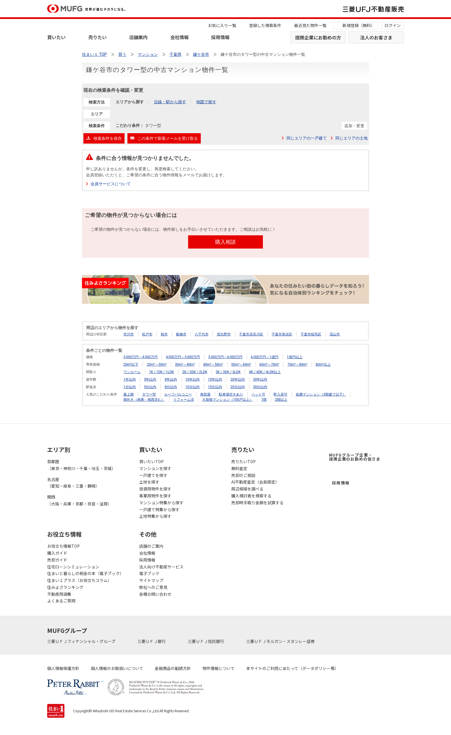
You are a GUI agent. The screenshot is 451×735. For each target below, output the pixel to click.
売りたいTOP (243, 461)
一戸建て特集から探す (159, 509)
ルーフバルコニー (178, 394)
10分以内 (192, 387)
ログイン (393, 25)
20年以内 (237, 379)
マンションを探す (155, 468)
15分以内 (215, 387)
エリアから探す (130, 102)
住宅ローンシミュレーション (73, 567)
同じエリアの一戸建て (306, 138)
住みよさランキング (65, 587)
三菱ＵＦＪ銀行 (152, 641)
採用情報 (220, 37)
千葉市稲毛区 (311, 334)
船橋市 (181, 334)
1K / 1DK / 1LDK (161, 372)
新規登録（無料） (359, 25)
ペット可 (258, 394)
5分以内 (150, 387)
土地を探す (149, 482)
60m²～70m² (269, 364)
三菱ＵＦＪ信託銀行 (206, 641)
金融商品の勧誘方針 (173, 668)
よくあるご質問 (61, 601)
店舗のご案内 (151, 546)
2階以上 (281, 400)
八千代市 (202, 334)
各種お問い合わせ (155, 594)
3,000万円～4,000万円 (140, 357)
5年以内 (150, 379)
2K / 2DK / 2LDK (194, 372)
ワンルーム (132, 372)
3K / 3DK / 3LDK (228, 372)
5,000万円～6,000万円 (225, 357)
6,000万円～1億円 (264, 357)
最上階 (128, 394)
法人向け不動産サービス (161, 567)
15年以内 (215, 379)
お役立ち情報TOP (63, 546)
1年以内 (129, 379)
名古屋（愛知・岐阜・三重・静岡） (73, 482)
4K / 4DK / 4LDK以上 (265, 372)
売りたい (97, 37)
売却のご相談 (243, 475)
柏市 (164, 334)
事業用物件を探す (155, 496)
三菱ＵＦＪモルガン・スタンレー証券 (281, 641)
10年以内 (192, 379)
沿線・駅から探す (170, 102)
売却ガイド (57, 560)
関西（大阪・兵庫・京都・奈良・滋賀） (79, 500)
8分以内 (171, 387)
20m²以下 (130, 364)
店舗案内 (138, 37)
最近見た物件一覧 (310, 25)
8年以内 (171, 379)
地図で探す (206, 102)
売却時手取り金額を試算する (257, 502)
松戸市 (147, 334)
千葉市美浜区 (282, 334)
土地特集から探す (155, 516)
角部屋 (205, 394)
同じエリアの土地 (351, 138)
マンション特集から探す (161, 502)
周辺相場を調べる (247, 489)
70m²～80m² (297, 364)
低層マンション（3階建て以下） (321, 394)
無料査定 (239, 468)
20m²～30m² (157, 364)
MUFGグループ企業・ (354, 457)
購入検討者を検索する (251, 496)
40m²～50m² (213, 364)
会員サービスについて (111, 184)
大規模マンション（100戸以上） (227, 400)
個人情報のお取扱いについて (117, 668)
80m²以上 (323, 364)
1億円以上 (295, 357)
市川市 (128, 334)
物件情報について (218, 668)
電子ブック (149, 573)
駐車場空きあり (231, 394)
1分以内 (129, 387)
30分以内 (260, 387)
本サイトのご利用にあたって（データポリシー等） (292, 668)
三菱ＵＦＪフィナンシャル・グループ (81, 641)
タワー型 (149, 394)
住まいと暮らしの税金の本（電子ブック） (85, 573)
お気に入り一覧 (222, 25)
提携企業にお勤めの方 (318, 37)
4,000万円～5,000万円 (183, 357)
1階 (264, 400)
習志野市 (224, 334)
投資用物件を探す (155, 489)
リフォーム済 (183, 400)
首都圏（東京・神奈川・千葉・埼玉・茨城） (81, 465)
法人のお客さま (376, 37)
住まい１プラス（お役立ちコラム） (79, 580)
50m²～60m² (241, 364)
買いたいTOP (151, 461)
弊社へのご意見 (153, 587)
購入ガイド (57, 553)
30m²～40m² (185, 364)
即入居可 (280, 394)
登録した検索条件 (265, 25)
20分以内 (237, 387)
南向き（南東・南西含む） (144, 400)
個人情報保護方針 (63, 668)
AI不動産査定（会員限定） (255, 482)
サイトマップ (151, 580)
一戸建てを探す (153, 475)
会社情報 (179, 37)
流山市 (335, 334)
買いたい (56, 37)
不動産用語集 (59, 594)
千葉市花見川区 (251, 334)
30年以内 (260, 379)
